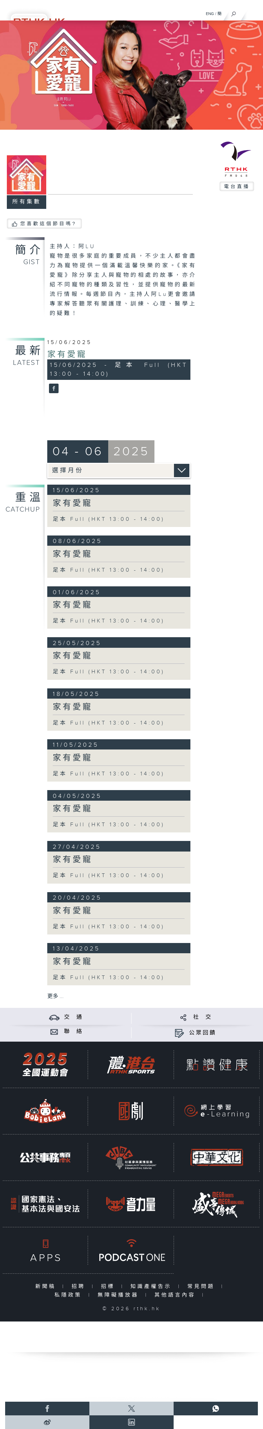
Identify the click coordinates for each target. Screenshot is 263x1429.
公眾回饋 (202, 1033)
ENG (210, 13)
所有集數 (26, 202)
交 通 (73, 1017)
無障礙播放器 (120, 1295)
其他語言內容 (176, 1295)
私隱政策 (69, 1295)
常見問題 (202, 1286)
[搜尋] (233, 12)
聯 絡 (73, 1031)
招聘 (80, 1286)
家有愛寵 (67, 354)
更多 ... (55, 996)
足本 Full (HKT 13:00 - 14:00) (109, 519)
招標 (109, 1286)
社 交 (202, 1017)
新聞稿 (47, 1286)
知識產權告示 (152, 1286)
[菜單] (253, 12)
